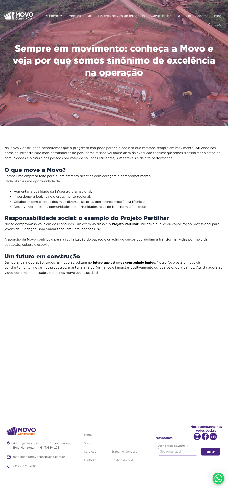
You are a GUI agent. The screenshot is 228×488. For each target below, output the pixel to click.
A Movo (54, 16)
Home (88, 434)
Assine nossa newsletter (173, 445)
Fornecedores (197, 16)
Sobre (88, 443)
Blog (217, 16)
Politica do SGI (122, 460)
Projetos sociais (80, 16)
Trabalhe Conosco (124, 451)
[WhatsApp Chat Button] (218, 478)
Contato (214, 25)
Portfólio (90, 460)
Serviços (90, 451)
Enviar (210, 451)
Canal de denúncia (165, 16)
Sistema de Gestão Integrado (121, 16)
